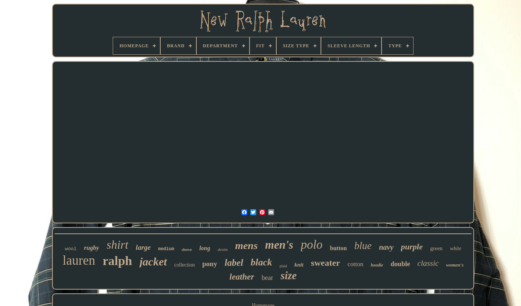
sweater (325, 263)
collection (184, 265)
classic (427, 263)
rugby (91, 247)
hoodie (377, 265)
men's (279, 244)
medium (166, 249)
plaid (283, 266)
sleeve (186, 249)
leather (241, 276)
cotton (356, 264)
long (204, 248)
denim (223, 249)
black (261, 262)
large (143, 247)
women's (455, 265)
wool (71, 249)
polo (312, 244)
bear (267, 277)
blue (363, 245)
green (436, 248)
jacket (153, 261)
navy (386, 247)
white (455, 248)
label (234, 263)
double (400, 264)
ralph (117, 261)
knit (299, 265)
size (288, 275)
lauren (78, 260)
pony (209, 264)
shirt (117, 244)
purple (412, 246)
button (338, 248)
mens (246, 245)
